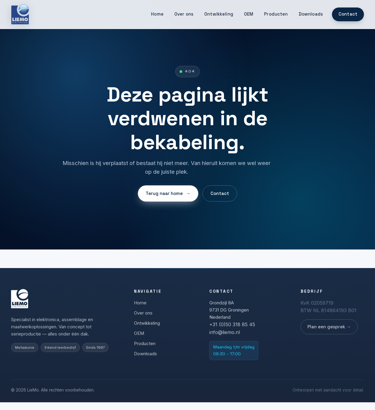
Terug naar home (168, 193)
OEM (248, 14)
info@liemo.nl (224, 334)
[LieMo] (20, 14)
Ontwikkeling (218, 14)
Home (157, 14)
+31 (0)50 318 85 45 (232, 326)
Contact (348, 14)
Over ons (183, 14)
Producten (276, 14)
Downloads (311, 14)
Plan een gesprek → (329, 329)
